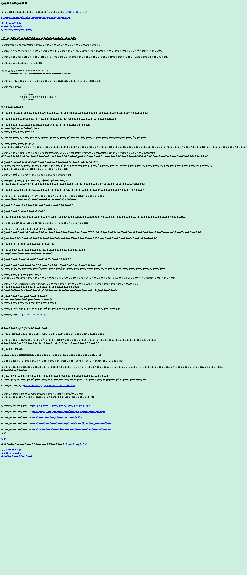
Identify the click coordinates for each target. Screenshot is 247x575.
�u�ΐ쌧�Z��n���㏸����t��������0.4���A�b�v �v (72, 429)
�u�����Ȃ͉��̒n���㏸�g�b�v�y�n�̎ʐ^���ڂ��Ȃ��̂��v (72, 423)
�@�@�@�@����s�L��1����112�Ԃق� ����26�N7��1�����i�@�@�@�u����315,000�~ (40, 72)
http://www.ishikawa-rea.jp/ (32, 314)
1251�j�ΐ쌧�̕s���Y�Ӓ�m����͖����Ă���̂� (38, 38)
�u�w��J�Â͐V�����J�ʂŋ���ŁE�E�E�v (61, 405)
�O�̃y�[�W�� (11, 23)
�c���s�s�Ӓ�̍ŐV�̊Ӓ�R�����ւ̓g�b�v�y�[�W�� (35, 17)
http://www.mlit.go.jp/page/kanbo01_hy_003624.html (49, 385)
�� (3, 438)
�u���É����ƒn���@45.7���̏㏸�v (57, 417)
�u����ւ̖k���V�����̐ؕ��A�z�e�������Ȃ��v (69, 411)
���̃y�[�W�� (11, 26)
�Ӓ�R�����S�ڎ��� (16, 29)
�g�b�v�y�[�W (76, 12)
